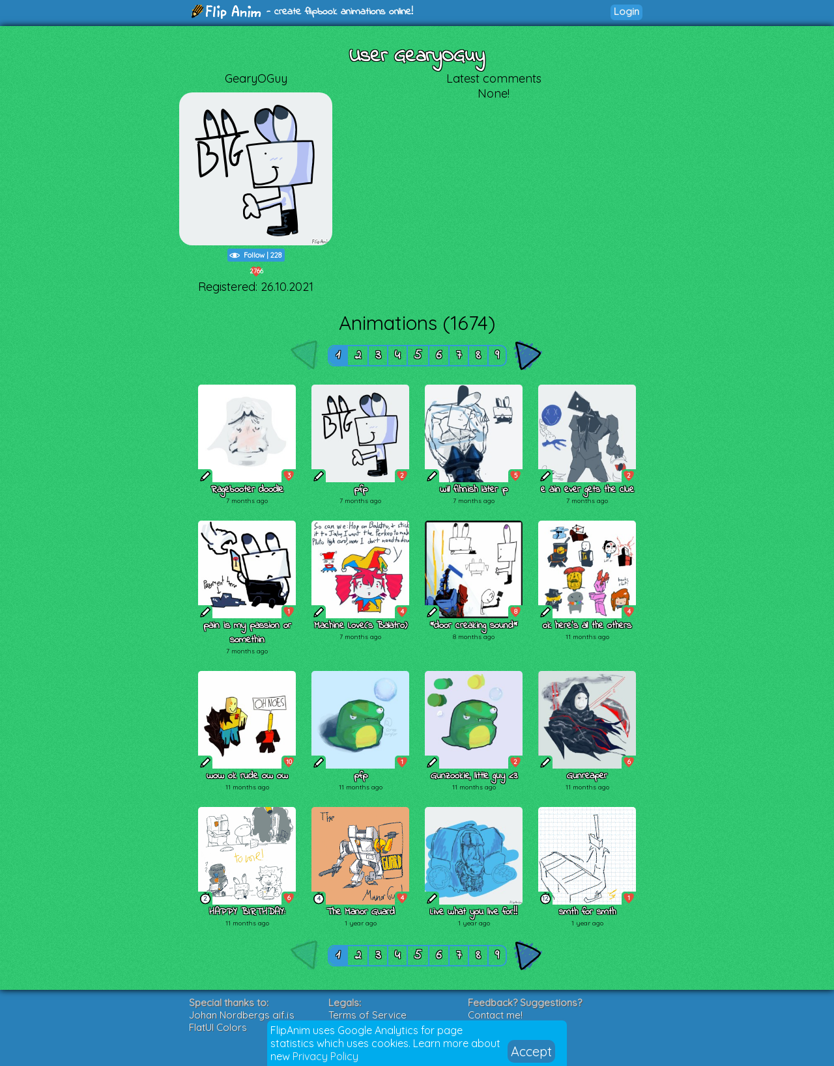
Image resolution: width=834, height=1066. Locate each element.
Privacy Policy (325, 1056)
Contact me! (495, 1015)
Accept (531, 1051)
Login (626, 11)
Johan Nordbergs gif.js (242, 1015)
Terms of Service (367, 1015)
